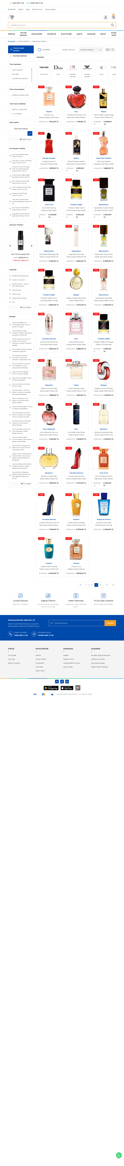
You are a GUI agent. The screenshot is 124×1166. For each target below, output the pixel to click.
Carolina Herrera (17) (19, 78)
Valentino (49, 385)
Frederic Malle (76, 204)
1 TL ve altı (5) (17, 114)
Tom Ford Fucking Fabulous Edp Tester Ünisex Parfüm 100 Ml (49, 209)
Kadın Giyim (40, 671)
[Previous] (10, 246)
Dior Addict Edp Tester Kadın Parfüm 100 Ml (76, 433)
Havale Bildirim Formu (71, 663)
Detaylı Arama (25, 139)
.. (103, 585)
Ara (30, 133)
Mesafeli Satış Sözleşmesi (100, 655)
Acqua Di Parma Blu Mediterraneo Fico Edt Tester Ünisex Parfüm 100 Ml (103, 524)
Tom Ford (49, 204)
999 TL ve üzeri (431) (19, 109)
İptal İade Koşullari (98, 663)
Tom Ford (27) (17, 70)
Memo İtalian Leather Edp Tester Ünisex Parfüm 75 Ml (103, 116)
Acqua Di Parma (103, 519)
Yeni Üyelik (12, 655)
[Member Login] (105, 17)
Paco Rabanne (49, 429)
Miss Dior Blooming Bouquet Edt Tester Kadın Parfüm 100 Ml (76, 343)
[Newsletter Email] (82, 623)
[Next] (31, 246)
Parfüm (38, 655)
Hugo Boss (76, 251)
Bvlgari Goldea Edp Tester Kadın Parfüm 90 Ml (76, 299)
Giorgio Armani (48, 158)
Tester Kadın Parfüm (39, 41)
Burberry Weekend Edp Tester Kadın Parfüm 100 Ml (104, 433)
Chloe (76, 385)
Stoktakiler (46, 49)
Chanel (49, 112)
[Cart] (113, 17)
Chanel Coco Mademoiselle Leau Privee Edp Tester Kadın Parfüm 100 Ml (49, 116)
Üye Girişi (11, 659)
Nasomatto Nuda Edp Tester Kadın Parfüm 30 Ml (103, 299)
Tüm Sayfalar (26, 307)
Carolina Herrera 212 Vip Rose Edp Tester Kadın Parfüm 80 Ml (49, 343)
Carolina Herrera (49, 339)
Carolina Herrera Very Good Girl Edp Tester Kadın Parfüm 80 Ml (76, 477)
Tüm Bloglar (26, 483)
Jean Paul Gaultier (103, 158)
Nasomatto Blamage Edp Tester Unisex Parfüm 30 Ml (49, 255)
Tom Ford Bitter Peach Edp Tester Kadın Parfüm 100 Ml (103, 477)
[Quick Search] (17, 133)
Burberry (103, 429)
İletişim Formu (68, 659)
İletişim (66, 655)
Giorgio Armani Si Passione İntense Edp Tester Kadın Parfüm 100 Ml (49, 162)
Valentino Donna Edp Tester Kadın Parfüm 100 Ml (49, 389)
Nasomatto (104, 204)
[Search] (62, 25)
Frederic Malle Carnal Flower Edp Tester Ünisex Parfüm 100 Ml (76, 209)
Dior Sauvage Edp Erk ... (21, 254)
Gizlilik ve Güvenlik (98, 659)
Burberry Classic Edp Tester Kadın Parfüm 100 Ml (49, 477)
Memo (103, 112)
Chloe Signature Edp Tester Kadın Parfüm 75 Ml (76, 389)
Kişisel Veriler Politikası (99, 667)
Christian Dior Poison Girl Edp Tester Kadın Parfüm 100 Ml (76, 116)
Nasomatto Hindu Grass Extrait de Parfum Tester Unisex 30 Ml (104, 255)
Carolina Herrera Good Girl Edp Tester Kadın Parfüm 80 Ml (49, 524)
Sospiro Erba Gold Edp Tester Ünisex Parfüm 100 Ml (76, 524)
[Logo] (11, 17)
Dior (76, 112)
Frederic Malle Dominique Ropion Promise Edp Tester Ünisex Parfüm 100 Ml (104, 343)
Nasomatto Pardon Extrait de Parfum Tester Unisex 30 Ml (103, 209)
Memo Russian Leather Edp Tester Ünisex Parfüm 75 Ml (76, 162)
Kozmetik (39, 667)
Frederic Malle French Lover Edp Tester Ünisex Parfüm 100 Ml (49, 299)
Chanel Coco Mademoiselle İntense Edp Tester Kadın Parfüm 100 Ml (76, 568)
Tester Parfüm (41, 659)
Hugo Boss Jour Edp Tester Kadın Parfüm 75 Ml (76, 255)
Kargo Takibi (68, 667)
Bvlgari (76, 295)
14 (107, 585)
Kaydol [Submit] (110, 623)
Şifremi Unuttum (14, 663)
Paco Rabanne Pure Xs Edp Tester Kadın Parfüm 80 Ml (49, 433)
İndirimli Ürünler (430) (20, 95)
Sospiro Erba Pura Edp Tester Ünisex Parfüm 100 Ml (48, 568)
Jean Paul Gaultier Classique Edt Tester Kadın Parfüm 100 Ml (104, 162)
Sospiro (76, 519)
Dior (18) (15, 74)
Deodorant (40, 663)
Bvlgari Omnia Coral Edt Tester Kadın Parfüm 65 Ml (103, 389)
